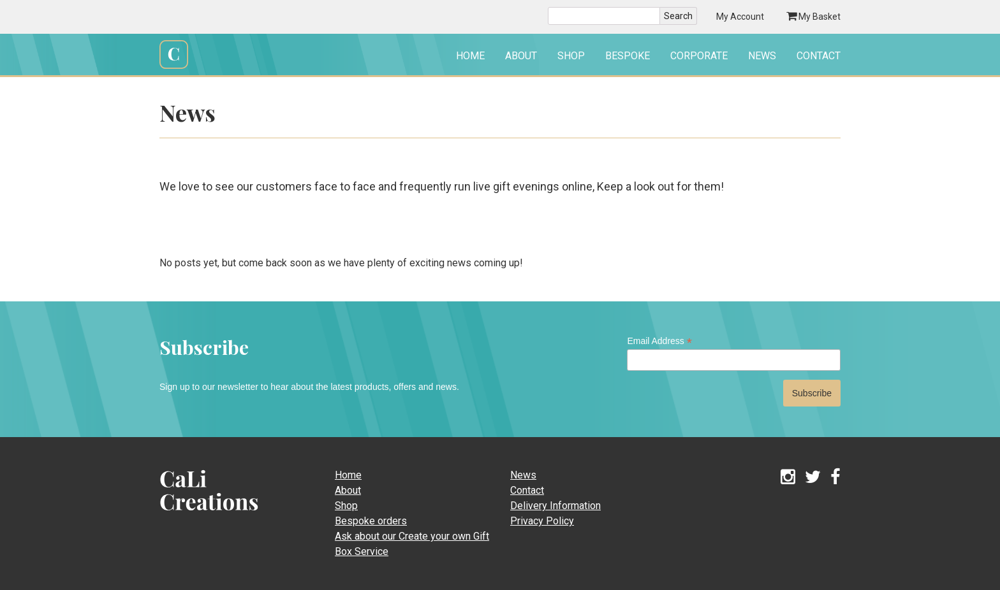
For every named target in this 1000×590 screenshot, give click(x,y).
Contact (819, 56)
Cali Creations (173, 67)
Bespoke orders (371, 521)
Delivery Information (555, 506)
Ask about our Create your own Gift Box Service (412, 544)
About (521, 56)
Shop (571, 56)
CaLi (195, 514)
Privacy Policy (542, 521)
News (762, 56)
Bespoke (627, 56)
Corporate (699, 56)
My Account (740, 16)
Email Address (659, 341)
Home (470, 56)
